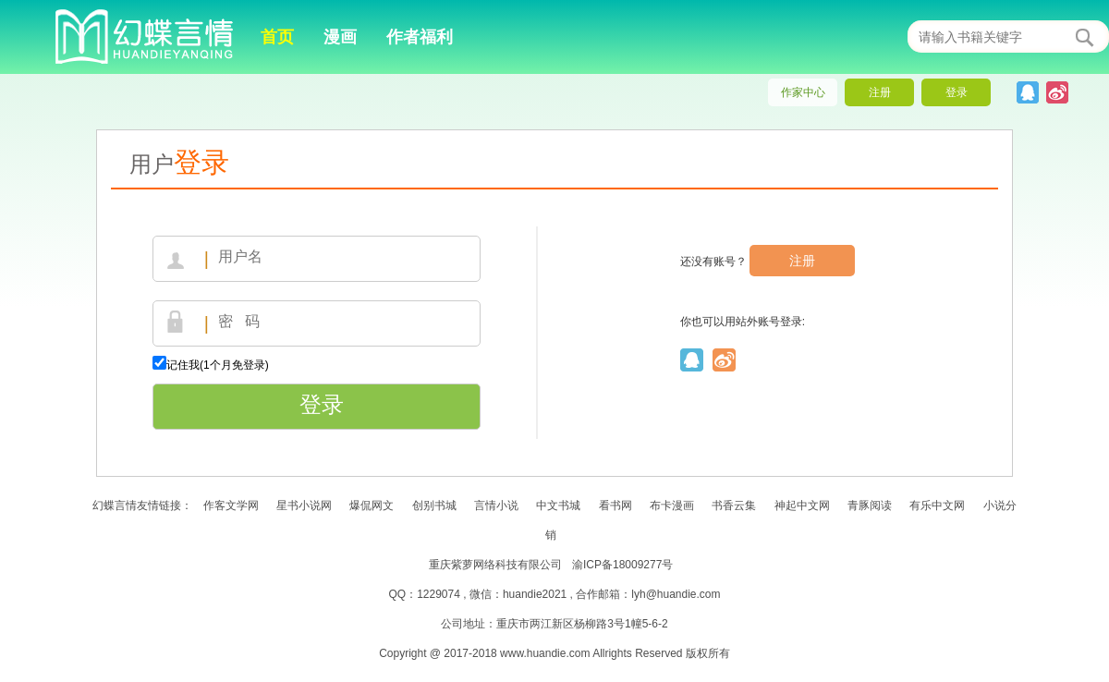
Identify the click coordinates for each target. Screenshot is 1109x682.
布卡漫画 (672, 505)
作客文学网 (231, 505)
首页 (277, 37)
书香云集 (734, 505)
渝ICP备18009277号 (622, 564)
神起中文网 (802, 505)
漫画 (340, 37)
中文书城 (558, 505)
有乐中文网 (937, 505)
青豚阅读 (869, 505)
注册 (802, 260)
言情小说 (497, 505)
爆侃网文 (371, 505)
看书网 (615, 505)
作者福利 (419, 37)
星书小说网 (304, 505)
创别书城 (434, 505)
